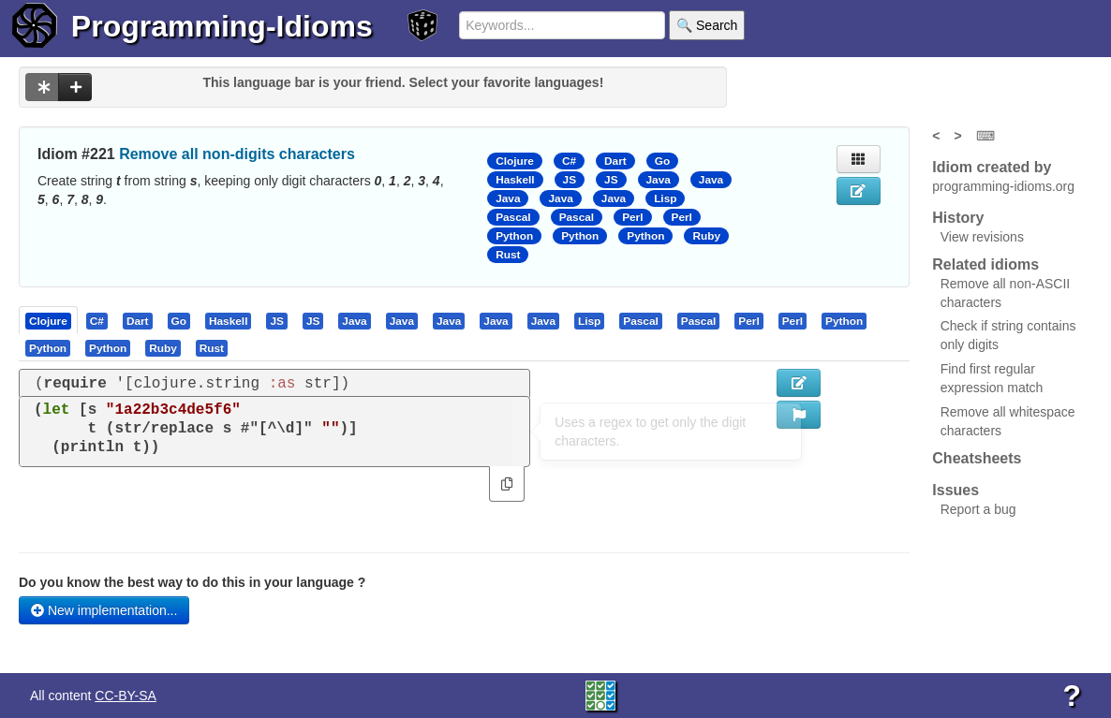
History (958, 218)
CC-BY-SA (125, 695)
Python (514, 235)
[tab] (49, 320)
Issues (955, 490)
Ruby (706, 235)
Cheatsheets (976, 458)
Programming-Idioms (222, 26)
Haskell (515, 179)
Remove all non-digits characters (237, 154)
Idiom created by (991, 167)
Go (662, 161)
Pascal (513, 217)
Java (658, 179)
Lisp (665, 198)
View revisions (982, 236)
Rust (508, 254)
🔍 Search (706, 25)
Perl (632, 217)
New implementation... (104, 610)
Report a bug (978, 509)
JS (569, 179)
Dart (615, 161)
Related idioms (985, 264)
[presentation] (48, 320)
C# (569, 161)
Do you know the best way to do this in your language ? (192, 582)
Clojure (515, 161)
